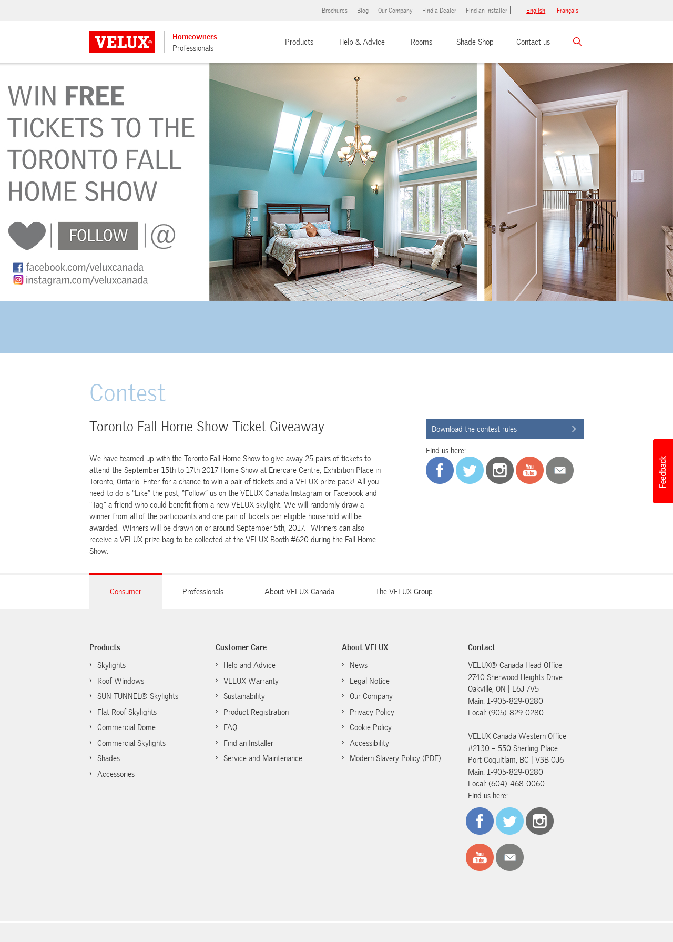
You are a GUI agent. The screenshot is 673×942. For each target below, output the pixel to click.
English (535, 10)
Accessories (116, 774)
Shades (108, 758)
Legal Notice (370, 681)
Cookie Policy (365, 727)
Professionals (192, 48)
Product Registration (256, 712)
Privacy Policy (372, 712)
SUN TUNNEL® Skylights (137, 696)
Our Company (395, 10)
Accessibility (369, 743)
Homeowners (194, 37)
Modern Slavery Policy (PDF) (395, 758)
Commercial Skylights (131, 743)
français (567, 10)
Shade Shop (475, 42)
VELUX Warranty (251, 681)
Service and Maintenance (262, 758)
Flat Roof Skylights (127, 712)
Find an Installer (486, 10)
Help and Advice (249, 665)
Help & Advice (362, 42)
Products (299, 42)
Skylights (111, 665)
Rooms (421, 42)
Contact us (533, 42)
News (359, 665)
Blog (363, 10)
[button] (662, 471)
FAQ (230, 727)
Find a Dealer (439, 10)
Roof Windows (120, 681)
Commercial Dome (126, 727)
